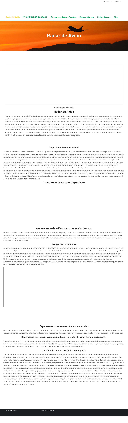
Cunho (7, 410)
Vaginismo (13, 410)
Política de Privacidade (47, 410)
